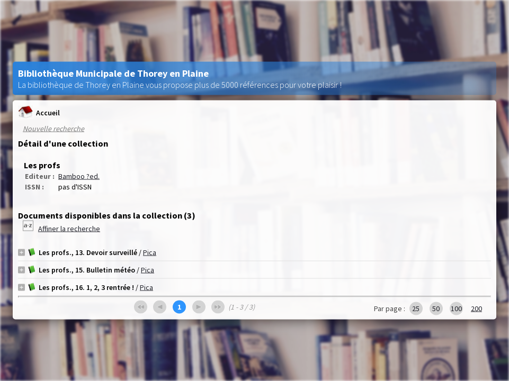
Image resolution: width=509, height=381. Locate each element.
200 (476, 308)
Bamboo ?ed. (79, 176)
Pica (149, 252)
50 (436, 308)
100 (456, 308)
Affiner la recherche (69, 228)
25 (415, 308)
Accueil (39, 112)
